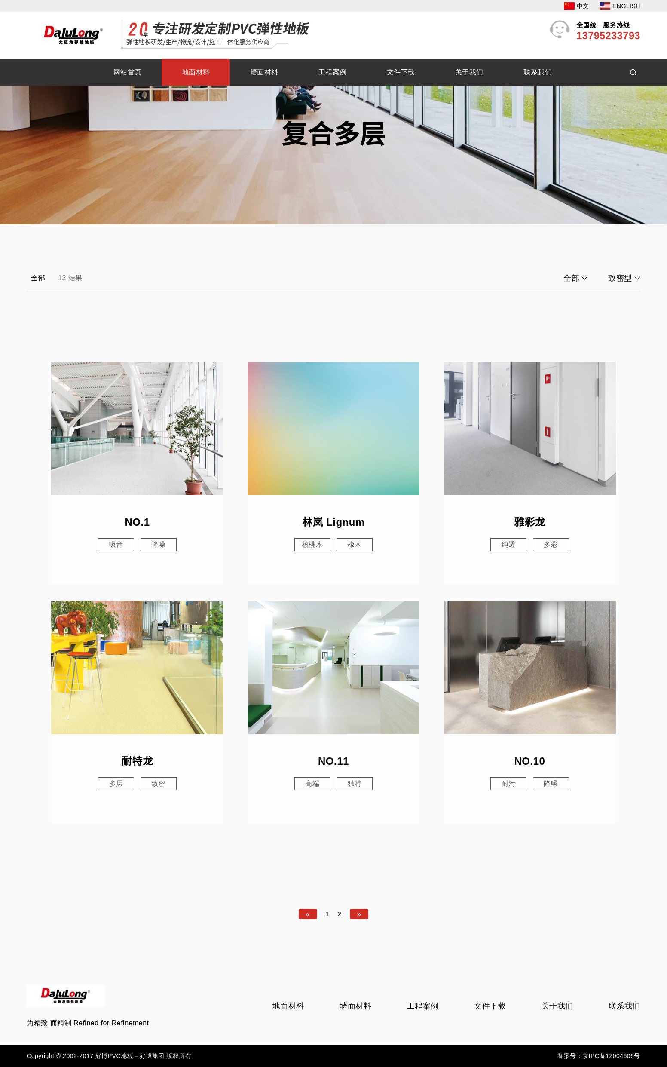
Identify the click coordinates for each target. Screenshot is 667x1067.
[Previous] (308, 914)
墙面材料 (264, 72)
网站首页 (127, 72)
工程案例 (332, 72)
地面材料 (196, 72)
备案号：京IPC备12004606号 (598, 1055)
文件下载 (401, 72)
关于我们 (469, 72)
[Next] (359, 914)
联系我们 (537, 72)
